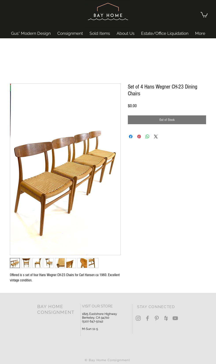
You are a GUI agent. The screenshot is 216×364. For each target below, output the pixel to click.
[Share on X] (155, 136)
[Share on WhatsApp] (147, 136)
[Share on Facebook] (130, 136)
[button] (204, 14)
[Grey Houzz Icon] (166, 318)
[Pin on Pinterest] (139, 136)
